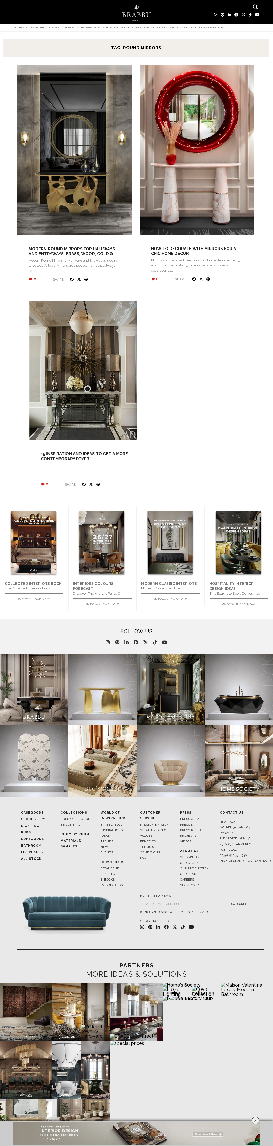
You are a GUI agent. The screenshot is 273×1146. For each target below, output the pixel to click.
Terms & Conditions (150, 849)
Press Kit (188, 824)
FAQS (144, 858)
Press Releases (193, 830)
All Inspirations (24, 27)
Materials (109, 27)
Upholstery (33, 819)
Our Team (188, 874)
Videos (186, 841)
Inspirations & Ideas (113, 833)
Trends (200, 27)
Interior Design (87, 27)
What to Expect (154, 830)
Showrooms (190, 885)
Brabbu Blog (112, 824)
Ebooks (141, 27)
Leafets (108, 874)
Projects (188, 835)
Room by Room (214, 27)
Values (146, 835)
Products (152, 27)
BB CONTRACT (72, 824)
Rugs (26, 832)
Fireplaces (32, 852)
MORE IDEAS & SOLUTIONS (136, 974)
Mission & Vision (154, 824)
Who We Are (190, 857)
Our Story (189, 863)
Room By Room (75, 834)
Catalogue (110, 868)
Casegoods (32, 812)
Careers (187, 879)
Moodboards (112, 885)
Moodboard (128, 27)
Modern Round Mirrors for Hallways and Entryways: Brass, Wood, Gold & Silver (72, 253)
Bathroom (31, 845)
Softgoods (32, 839)
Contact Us (232, 812)
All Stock (31, 859)
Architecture (44, 27)
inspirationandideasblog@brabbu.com (236, 861)
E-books (108, 879)
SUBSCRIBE (239, 904)
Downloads (188, 27)
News (105, 847)
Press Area (189, 819)
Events (107, 852)
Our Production (194, 868)
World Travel (167, 27)
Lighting (30, 826)
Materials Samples (71, 843)
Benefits (148, 841)
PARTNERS (136, 965)
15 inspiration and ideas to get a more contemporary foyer (194, 456)
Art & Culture (62, 27)
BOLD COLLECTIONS (77, 819)
